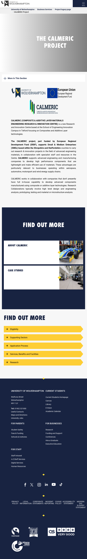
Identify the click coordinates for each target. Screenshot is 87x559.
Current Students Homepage (57, 397)
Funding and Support (54, 433)
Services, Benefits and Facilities (22, 354)
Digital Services (17, 462)
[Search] (76, 3)
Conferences (51, 437)
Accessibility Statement (69, 502)
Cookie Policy (58, 502)
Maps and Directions (19, 415)
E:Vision (49, 408)
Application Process (17, 345)
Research (12, 362)
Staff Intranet (16, 455)
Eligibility (12, 329)
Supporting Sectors (16, 337)
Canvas (49, 400)
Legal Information (26, 502)
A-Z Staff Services (18, 459)
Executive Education (54, 444)
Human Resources (18, 466)
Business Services (44, 9)
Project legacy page (63, 9)
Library (48, 404)
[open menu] (83, 3)
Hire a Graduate (52, 440)
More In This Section (15, 78)
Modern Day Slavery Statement (81, 504)
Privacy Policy (15, 502)
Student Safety (17, 429)
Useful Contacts (17, 411)
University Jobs (17, 418)
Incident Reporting (49, 502)
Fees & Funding (17, 433)
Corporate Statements (38, 502)
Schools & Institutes (19, 437)
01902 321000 (20, 408)
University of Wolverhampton (23, 9)
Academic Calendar (53, 411)
